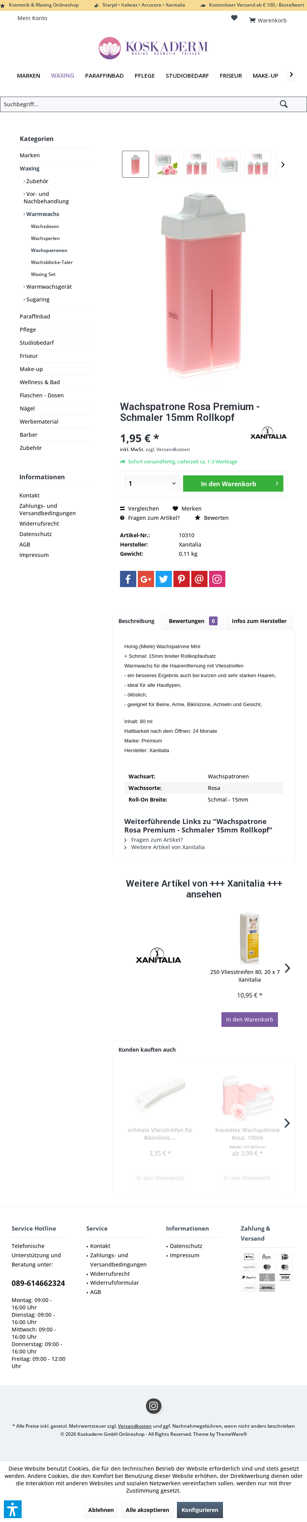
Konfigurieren (200, 1509)
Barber (29, 434)
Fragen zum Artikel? (150, 517)
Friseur (29, 355)
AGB (24, 544)
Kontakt (29, 495)
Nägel (27, 408)
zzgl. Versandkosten (168, 449)
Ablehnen (101, 1509)
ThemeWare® (231, 1434)
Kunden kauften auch (147, 1049)
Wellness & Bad (40, 382)
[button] (13, 1509)
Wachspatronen (48, 250)
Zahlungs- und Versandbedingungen (47, 509)
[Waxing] (63, 76)
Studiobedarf (37, 342)
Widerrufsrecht (39, 523)
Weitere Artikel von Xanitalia (164, 847)
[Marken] (29, 76)
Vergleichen (139, 508)
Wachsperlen (45, 238)
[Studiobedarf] (187, 76)
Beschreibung (136, 621)
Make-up (31, 369)
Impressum (34, 554)
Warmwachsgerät (48, 286)
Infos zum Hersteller (259, 621)
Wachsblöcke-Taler (51, 262)
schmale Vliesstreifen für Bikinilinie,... (160, 1133)
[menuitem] (269, 18)
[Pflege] (144, 76)
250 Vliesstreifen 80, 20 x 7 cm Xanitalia (249, 975)
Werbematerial (39, 421)
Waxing (29, 168)
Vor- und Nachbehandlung (46, 197)
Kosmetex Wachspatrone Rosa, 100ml (247, 1133)
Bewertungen (193, 620)
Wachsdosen (44, 226)
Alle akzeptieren (147, 1509)
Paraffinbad (35, 316)
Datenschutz (35, 534)
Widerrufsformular (114, 1282)
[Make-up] (265, 76)
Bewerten (212, 517)
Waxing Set (43, 274)
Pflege (28, 329)
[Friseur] (230, 76)
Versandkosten (135, 1426)
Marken (30, 155)
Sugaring (37, 299)
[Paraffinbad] (104, 76)
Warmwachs (42, 214)
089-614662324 (38, 1283)
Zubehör (36, 181)
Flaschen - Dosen (42, 395)
